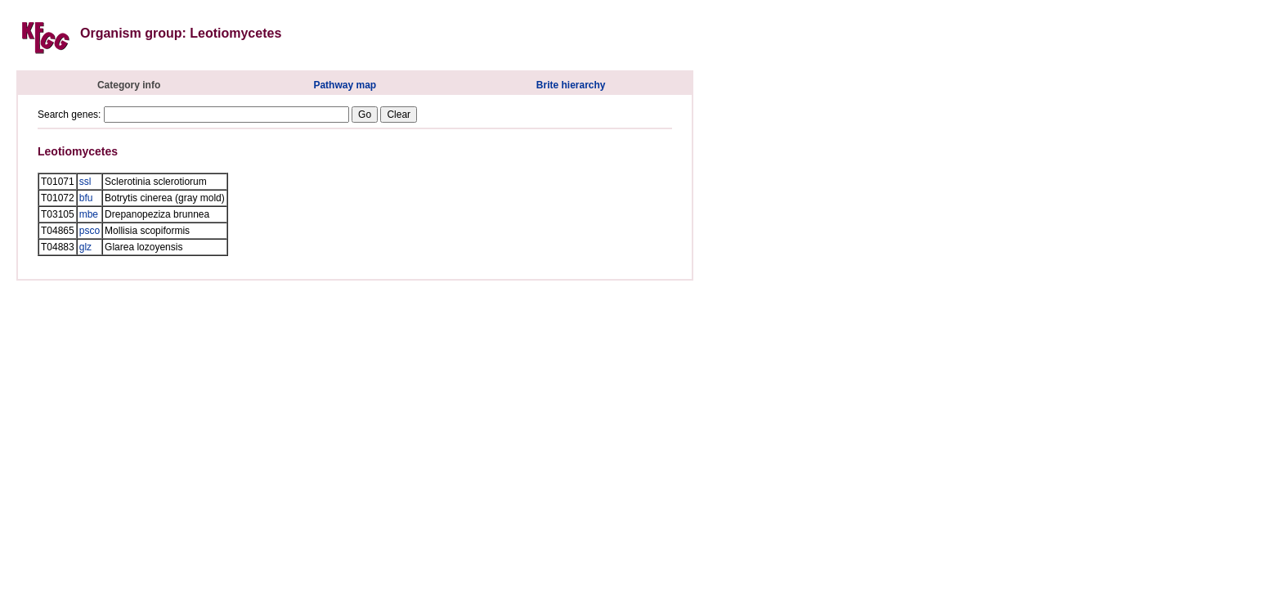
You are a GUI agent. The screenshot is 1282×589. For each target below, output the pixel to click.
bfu (86, 198)
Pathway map (344, 85)
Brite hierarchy (571, 85)
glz (85, 247)
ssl (85, 181)
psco (89, 230)
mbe (88, 214)
